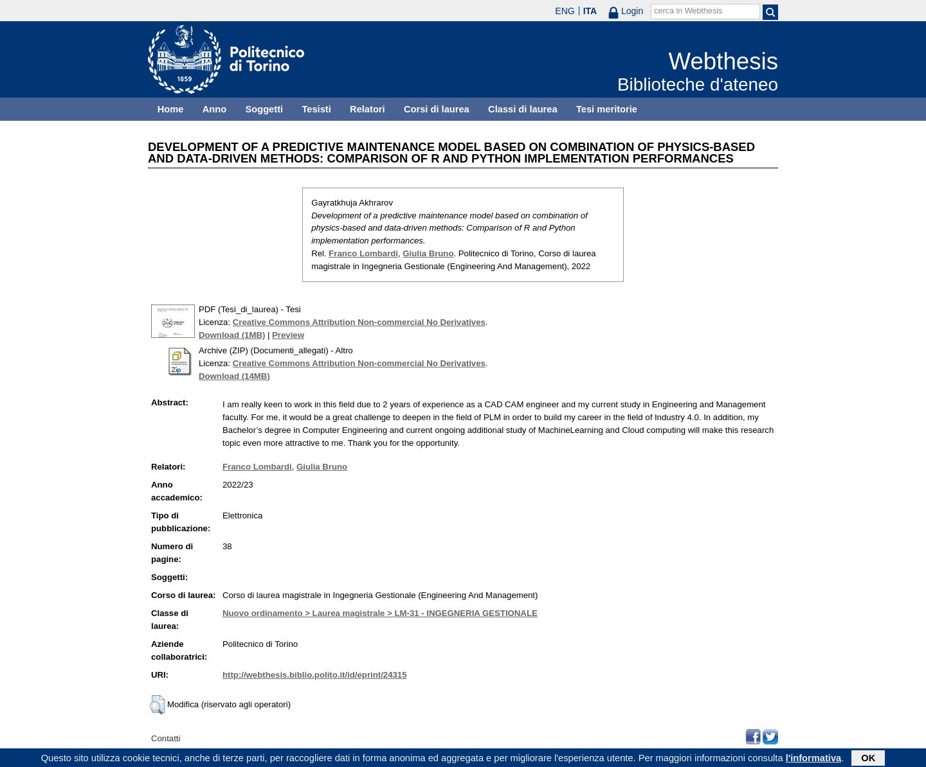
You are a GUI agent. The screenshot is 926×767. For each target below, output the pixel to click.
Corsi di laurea (436, 109)
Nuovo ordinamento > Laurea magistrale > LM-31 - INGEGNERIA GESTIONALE (380, 613)
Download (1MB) (232, 335)
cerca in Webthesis (688, 10)
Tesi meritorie (606, 109)
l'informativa (814, 759)
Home (171, 109)
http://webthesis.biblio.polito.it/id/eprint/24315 (314, 675)
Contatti (165, 738)
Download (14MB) (234, 376)
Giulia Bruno (428, 253)
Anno (214, 109)
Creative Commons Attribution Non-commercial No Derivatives (359, 322)
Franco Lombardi (363, 253)
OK (868, 759)
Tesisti (316, 109)
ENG (564, 10)
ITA (590, 10)
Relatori (367, 109)
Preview (288, 335)
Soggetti (264, 109)
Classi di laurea (523, 109)
